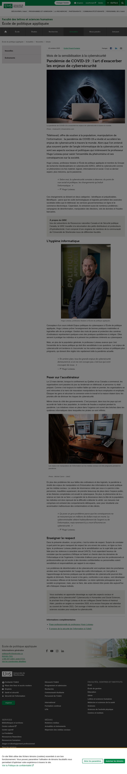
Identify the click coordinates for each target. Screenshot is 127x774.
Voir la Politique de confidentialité (16, 765)
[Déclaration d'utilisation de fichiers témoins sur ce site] (63, 761)
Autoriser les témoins (114, 761)
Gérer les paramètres (92, 761)
